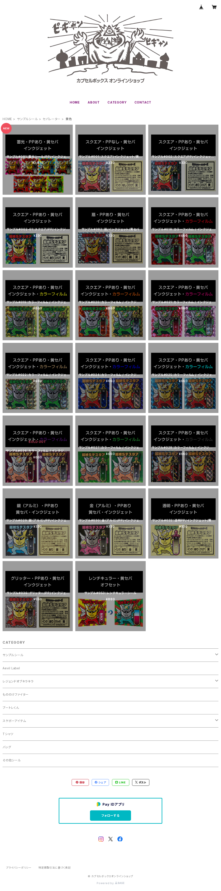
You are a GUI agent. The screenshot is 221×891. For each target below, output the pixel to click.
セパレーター (52, 119)
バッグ (7, 747)
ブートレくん (11, 707)
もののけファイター (16, 694)
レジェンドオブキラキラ (18, 681)
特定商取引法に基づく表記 (54, 867)
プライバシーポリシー (19, 867)
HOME (75, 102)
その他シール (12, 760)
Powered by (110, 883)
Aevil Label (11, 668)
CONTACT (143, 102)
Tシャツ (8, 734)
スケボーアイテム (14, 721)
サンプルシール (27, 119)
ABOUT (94, 102)
